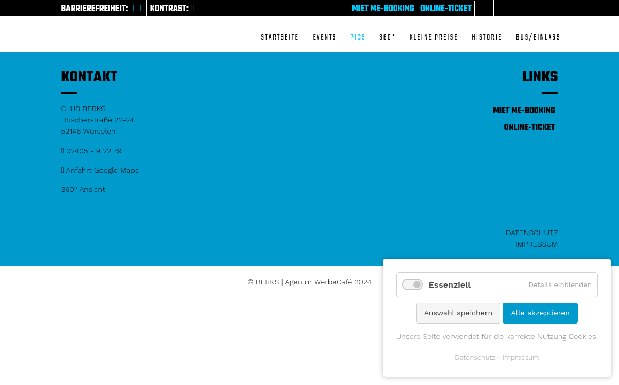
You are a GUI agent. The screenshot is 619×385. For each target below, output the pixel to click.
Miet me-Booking (383, 9)
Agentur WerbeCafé (318, 282)
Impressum (536, 244)
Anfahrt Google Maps (100, 170)
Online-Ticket (446, 9)
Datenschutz (532, 232)
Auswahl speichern (458, 313)
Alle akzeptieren (540, 313)
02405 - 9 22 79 (91, 151)
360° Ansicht (83, 189)
